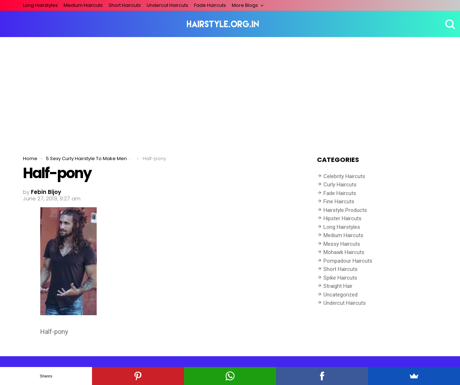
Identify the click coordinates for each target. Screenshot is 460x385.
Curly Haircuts (339, 184)
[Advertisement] (230, 91)
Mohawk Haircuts (343, 252)
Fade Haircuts (210, 5)
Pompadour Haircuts (347, 261)
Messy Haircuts (341, 244)
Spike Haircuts (340, 278)
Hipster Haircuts (342, 218)
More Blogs (245, 5)
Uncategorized (340, 294)
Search (449, 24)
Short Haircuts (125, 5)
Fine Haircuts (338, 201)
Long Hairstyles (40, 5)
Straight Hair (338, 286)
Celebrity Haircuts (344, 176)
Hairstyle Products (345, 210)
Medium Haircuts (83, 5)
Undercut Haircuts (167, 5)
